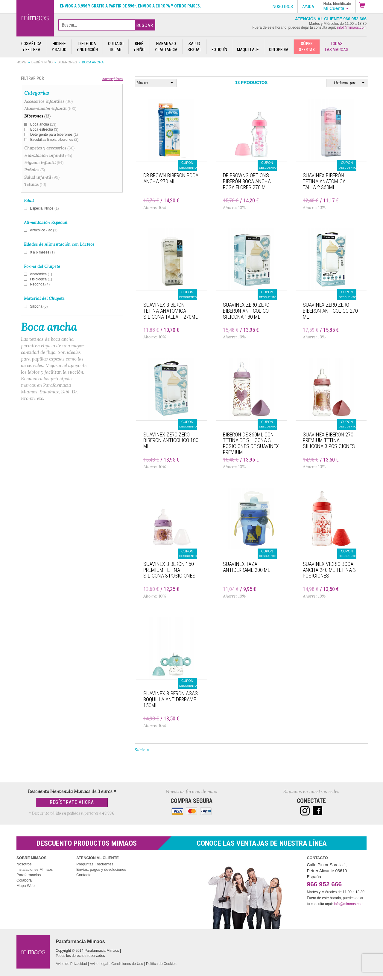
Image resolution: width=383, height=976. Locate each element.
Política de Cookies (161, 964)
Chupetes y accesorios (49, 148)
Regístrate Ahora (72, 802)
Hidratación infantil (48, 155)
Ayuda (308, 6)
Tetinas (35, 184)
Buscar (144, 25)
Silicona (39, 306)
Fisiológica (41, 279)
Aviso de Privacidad (71, 964)
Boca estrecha (44, 129)
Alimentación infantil (50, 108)
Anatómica (41, 274)
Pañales (34, 169)
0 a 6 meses (42, 252)
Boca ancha (43, 124)
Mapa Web (25, 886)
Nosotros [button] (283, 6)
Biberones (67, 62)
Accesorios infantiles (48, 101)
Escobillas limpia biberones (54, 140)
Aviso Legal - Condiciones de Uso (116, 964)
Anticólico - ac (43, 230)
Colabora (24, 880)
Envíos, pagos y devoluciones (101, 869)
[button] (363, 6)
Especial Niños (44, 208)
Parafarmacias (28, 875)
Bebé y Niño (42, 62)
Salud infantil (42, 177)
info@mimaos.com (352, 27)
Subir (140, 749)
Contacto (83, 875)
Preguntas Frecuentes (94, 864)
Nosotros (23, 864)
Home (21, 62)
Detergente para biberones (54, 134)
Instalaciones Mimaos (34, 869)
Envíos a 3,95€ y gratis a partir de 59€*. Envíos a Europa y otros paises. (130, 6)
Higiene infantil (43, 162)
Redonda (40, 284)
